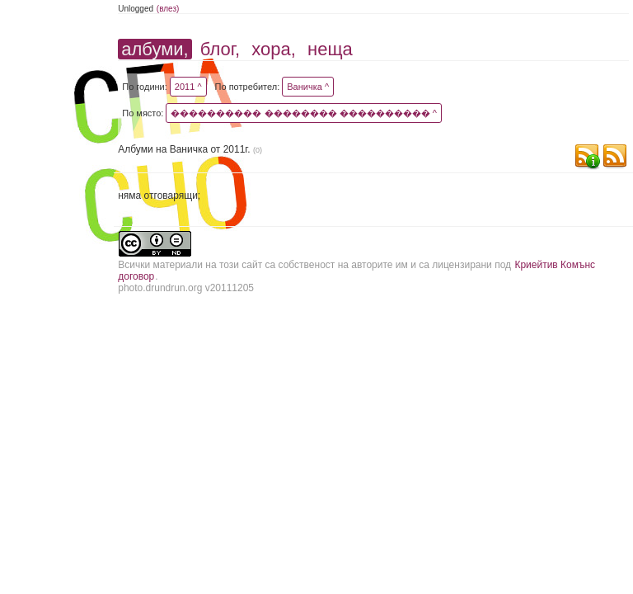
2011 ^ (188, 87)
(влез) (168, 8)
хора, (273, 49)
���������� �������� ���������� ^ (303, 113)
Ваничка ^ (308, 87)
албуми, (154, 49)
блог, (220, 49)
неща (330, 49)
